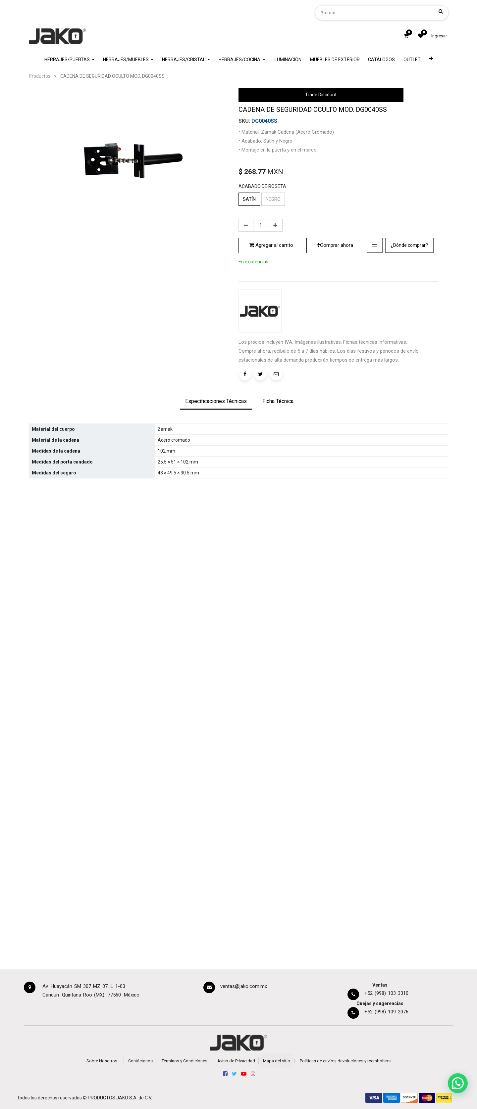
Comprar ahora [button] (335, 302)
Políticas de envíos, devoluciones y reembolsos (345, 1060)
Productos (39, 76)
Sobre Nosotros (101, 1060)
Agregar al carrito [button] (271, 302)
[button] (431, 59)
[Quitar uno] (245, 282)
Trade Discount (321, 94)
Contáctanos (140, 1060)
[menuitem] (287, 59)
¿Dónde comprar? (409, 301)
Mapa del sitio (276, 1060)
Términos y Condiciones (184, 1060)
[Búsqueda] (440, 11)
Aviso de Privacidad (236, 1060)
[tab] (216, 446)
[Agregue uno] (275, 282)
